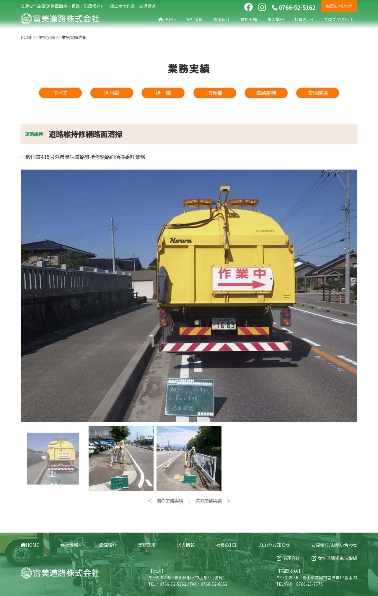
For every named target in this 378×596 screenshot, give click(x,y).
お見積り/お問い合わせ (334, 544)
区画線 (111, 92)
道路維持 (266, 92)
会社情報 (194, 19)
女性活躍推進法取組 (334, 558)
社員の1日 (303, 19)
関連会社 (288, 558)
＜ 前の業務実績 (165, 500)
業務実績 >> (50, 37)
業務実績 (248, 19)
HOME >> (30, 37)
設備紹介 (221, 19)
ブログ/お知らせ (339, 19)
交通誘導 (318, 92)
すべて (60, 92)
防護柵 (214, 92)
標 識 (163, 92)
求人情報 (276, 19)
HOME (167, 19)
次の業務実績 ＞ (213, 500)
